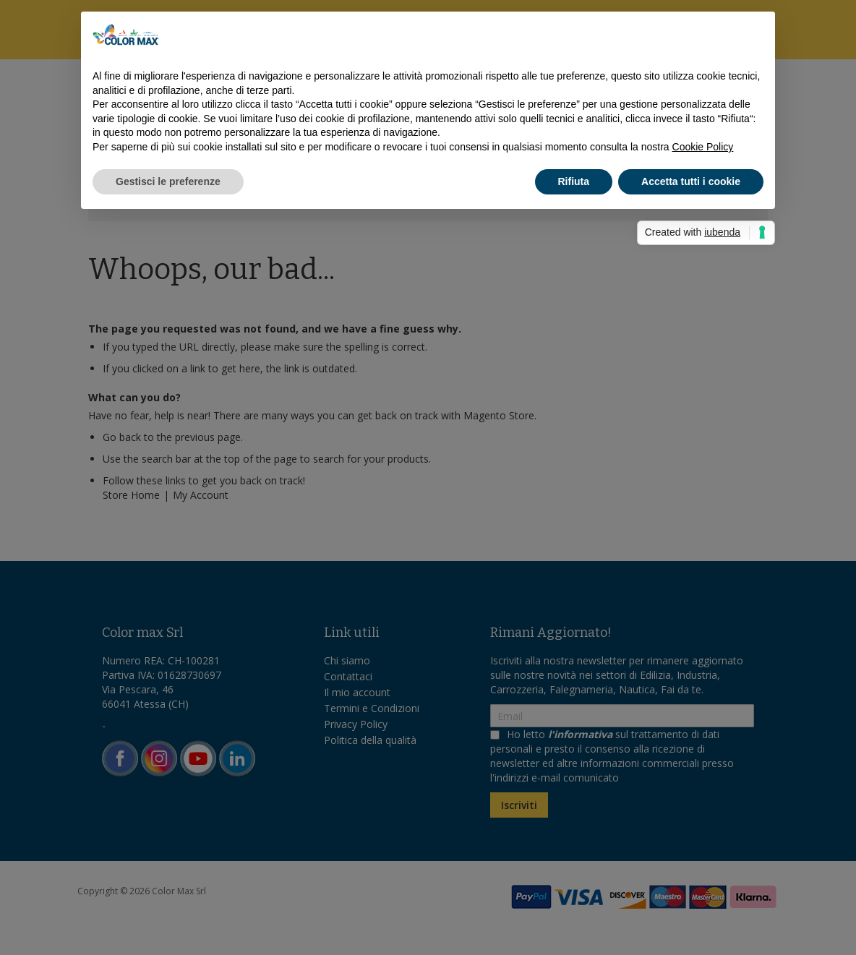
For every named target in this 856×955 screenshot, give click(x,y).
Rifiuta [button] (574, 181)
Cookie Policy (703, 147)
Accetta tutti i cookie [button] (690, 181)
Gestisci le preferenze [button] (168, 181)
